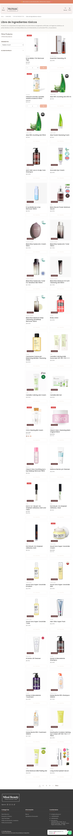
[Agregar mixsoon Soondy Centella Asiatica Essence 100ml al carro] (43, 106)
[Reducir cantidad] (27, 67)
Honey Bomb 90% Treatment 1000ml (36, 733)
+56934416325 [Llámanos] (54, 816)
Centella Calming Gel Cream (36, 395)
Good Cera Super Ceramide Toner (36, 622)
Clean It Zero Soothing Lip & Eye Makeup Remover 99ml (35, 470)
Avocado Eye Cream (57, 170)
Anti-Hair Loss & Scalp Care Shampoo (36, 171)
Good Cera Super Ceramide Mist (60, 585)
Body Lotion (54, 318)
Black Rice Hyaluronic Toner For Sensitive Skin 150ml (35, 282)
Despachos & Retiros (6, 816)
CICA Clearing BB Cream (34, 430)
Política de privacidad (6, 822)
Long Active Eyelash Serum (59, 771)
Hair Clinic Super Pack (57, 621)
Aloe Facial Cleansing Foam (59, 135)
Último (56, 785)
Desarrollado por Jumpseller (22, 833)
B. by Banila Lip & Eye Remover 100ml (33, 208)
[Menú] (3, 9)
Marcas (27, 814)
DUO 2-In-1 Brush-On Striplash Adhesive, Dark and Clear (36, 507)
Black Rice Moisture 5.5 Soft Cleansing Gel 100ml (60, 282)
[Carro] (69, 9)
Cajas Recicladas (5, 818)
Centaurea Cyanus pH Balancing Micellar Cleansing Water (36, 358)
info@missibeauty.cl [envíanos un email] (55, 814)
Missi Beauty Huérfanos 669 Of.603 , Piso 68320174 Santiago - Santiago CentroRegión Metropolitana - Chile (59, 822)
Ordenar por (5, 41)
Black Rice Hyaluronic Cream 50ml (36, 245)
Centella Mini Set (56, 395)
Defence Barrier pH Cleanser (60, 469)
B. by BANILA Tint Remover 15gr (35, 59)
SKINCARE (8, 16)
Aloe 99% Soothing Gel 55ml (36, 135)
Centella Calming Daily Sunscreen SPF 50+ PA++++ (60, 357)
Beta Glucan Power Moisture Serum (60, 208)
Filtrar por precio (12, 50)
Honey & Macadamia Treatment (33, 696)
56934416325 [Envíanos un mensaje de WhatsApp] (53, 818)
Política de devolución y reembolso (9, 820)
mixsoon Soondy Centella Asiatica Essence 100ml (35, 97)
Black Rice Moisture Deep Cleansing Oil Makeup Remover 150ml (34, 319)
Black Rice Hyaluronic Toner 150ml (59, 245)
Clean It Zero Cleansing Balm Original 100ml (60, 431)
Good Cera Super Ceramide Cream (60, 547)
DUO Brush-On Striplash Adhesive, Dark (34, 547)
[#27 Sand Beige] (30, 436)
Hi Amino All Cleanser (33, 658)
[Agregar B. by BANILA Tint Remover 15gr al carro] (43, 67)
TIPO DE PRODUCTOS (18, 16)
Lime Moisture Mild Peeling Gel (36, 771)
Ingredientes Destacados (31, 816)
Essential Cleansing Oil (58, 58)
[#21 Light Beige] (27, 436)
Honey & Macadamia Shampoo (57, 659)
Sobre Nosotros (5, 814)
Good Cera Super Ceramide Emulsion (36, 585)
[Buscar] (65, 9)
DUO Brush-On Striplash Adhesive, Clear (58, 507)
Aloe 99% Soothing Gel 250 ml (60, 97)
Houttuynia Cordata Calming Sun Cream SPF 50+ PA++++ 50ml (60, 734)
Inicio (2, 16)
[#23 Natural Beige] (29, 436)
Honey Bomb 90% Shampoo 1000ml (60, 696)
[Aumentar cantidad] (38, 67)
